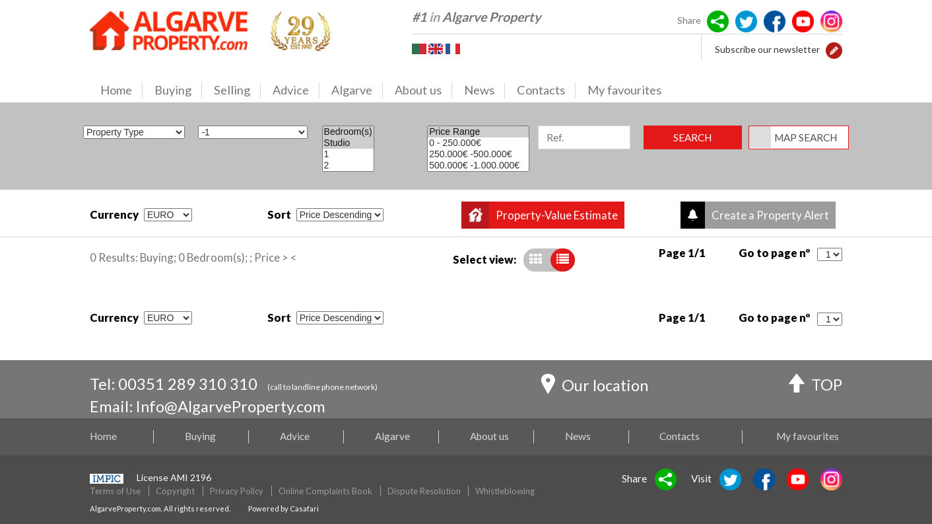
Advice (296, 90)
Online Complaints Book (325, 491)
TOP (815, 386)
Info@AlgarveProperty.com (230, 406)
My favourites (624, 90)
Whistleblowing (505, 491)
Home (121, 90)
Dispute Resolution (424, 491)
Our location (594, 387)
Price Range (478, 131)
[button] (834, 49)
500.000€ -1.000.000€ (478, 165)
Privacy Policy (236, 491)
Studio (348, 143)
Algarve (357, 90)
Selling (237, 90)
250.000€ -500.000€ (478, 154)
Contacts (546, 90)
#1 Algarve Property (476, 16)
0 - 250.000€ (478, 143)
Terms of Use (115, 491)
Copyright (175, 491)
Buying (178, 90)
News (484, 90)
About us (423, 90)
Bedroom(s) (348, 131)
